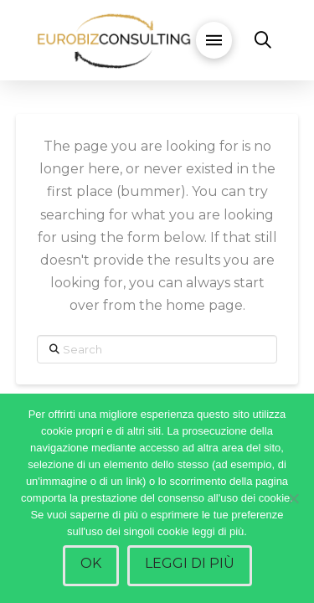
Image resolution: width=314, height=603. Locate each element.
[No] (293, 498)
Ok (90, 563)
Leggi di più (189, 563)
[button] (213, 40)
